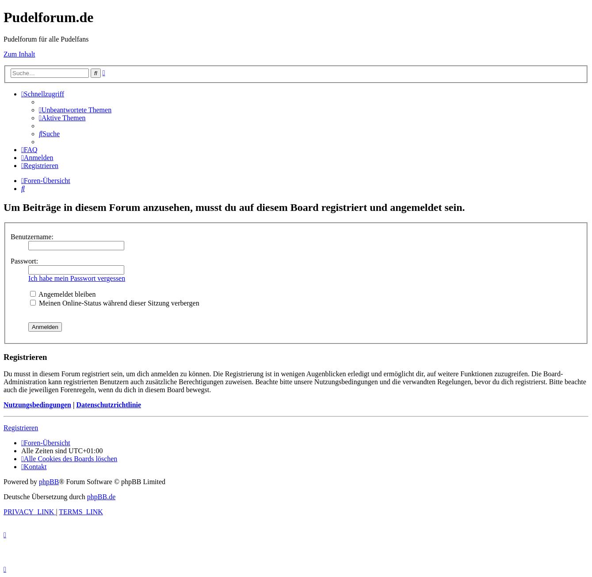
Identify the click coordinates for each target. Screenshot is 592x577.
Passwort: (24, 261)
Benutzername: (32, 237)
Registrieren (21, 428)
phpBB (49, 481)
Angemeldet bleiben (62, 294)
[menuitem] (75, 110)
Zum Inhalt (19, 54)
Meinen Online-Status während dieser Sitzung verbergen (114, 303)
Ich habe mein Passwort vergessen (76, 278)
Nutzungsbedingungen (37, 405)
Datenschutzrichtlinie (108, 405)
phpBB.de (101, 497)
